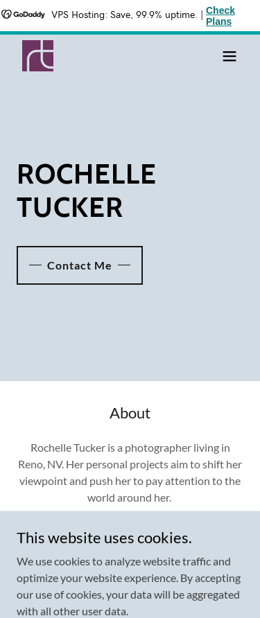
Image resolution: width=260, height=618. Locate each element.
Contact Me (79, 265)
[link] (37, 55)
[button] (229, 56)
